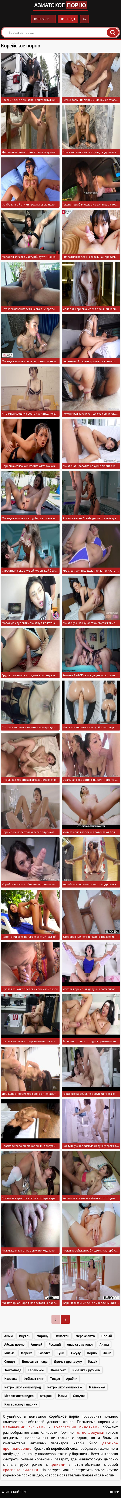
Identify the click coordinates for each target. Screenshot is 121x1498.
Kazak (92, 1361)
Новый (106, 1336)
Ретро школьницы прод (22, 1387)
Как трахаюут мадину (20, 1404)
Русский (54, 1344)
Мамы (62, 1396)
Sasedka (44, 1353)
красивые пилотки (20, 1469)
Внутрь (24, 1336)
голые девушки (90, 1432)
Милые (9, 1353)
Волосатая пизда (34, 1361)
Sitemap (114, 1492)
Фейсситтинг (34, 1378)
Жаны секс (58, 1370)
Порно (92, 1353)
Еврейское (36, 1370)
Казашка (10, 1378)
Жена (107, 1353)
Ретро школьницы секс (65, 1387)
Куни (60, 1353)
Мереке (26, 1353)
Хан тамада (12, 1370)
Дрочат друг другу (68, 1361)
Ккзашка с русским (86, 1370)
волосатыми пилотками (77, 1427)
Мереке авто (85, 1336)
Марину (42, 1336)
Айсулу (75, 1353)
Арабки (71, 1378)
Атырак (45, 1396)
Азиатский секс (14, 1492)
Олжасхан (61, 1336)
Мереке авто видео (19, 1396)
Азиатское (60, 5)
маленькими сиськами (24, 1427)
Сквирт (10, 1361)
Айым (8, 1336)
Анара (104, 1344)
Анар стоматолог (80, 1344)
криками (57, 1464)
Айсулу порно (14, 1344)
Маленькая (97, 1387)
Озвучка (79, 1396)
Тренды (68, 19)
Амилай (36, 1344)
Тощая (55, 1378)
